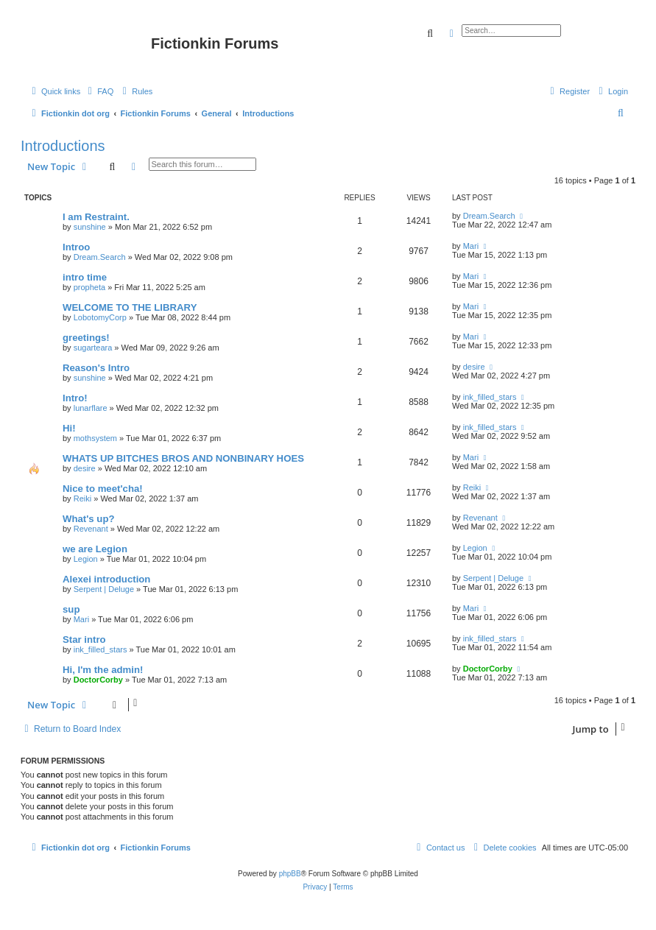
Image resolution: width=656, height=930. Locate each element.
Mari (471, 246)
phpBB (290, 874)
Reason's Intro (96, 367)
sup (71, 609)
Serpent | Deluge (104, 589)
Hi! (69, 428)
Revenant (91, 528)
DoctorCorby (98, 679)
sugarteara (93, 347)
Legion (86, 558)
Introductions (63, 146)
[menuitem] (98, 91)
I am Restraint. (96, 216)
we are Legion (95, 548)
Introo (76, 247)
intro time (85, 277)
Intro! (75, 398)
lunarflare (90, 408)
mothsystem (95, 438)
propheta (89, 287)
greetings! (86, 337)
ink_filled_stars (490, 396)
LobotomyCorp (100, 317)
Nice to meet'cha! (103, 488)
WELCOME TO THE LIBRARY (130, 307)
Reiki (82, 498)
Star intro (84, 639)
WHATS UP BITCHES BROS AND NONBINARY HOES (183, 458)
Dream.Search (489, 215)
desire (474, 366)
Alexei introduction (106, 579)
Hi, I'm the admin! (103, 669)
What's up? (89, 518)
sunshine (90, 226)
